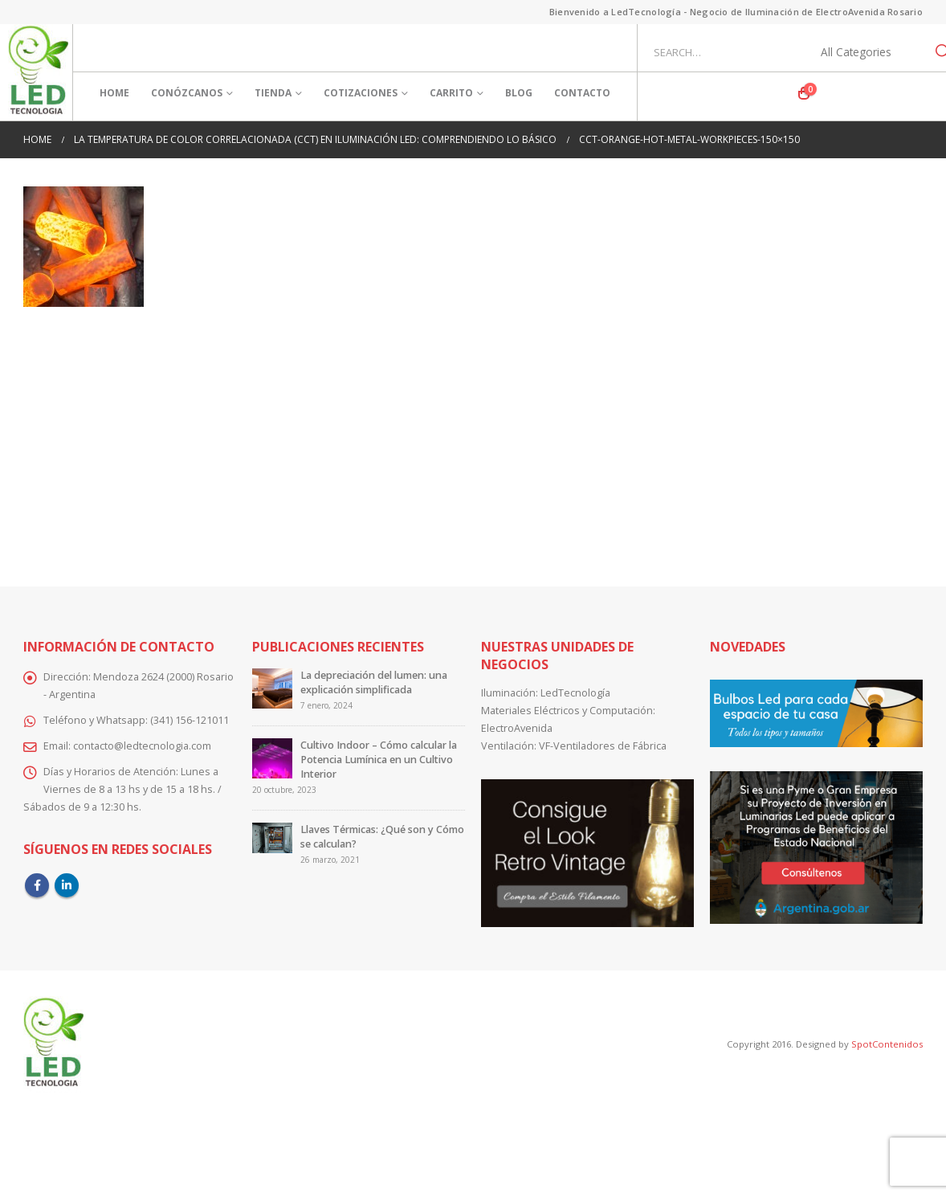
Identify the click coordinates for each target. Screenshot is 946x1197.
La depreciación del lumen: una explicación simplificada (373, 682)
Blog (518, 93)
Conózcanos (186, 93)
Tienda (273, 93)
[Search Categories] (865, 52)
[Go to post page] (272, 688)
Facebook (37, 885)
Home (114, 93)
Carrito (451, 93)
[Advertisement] (473, 435)
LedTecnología (575, 693)
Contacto (582, 93)
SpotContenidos (886, 1044)
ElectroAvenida (517, 728)
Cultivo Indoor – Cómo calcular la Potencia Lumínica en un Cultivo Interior (378, 759)
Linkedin (67, 885)
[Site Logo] (38, 72)
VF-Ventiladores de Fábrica (603, 746)
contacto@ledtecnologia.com (142, 746)
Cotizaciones (361, 93)
